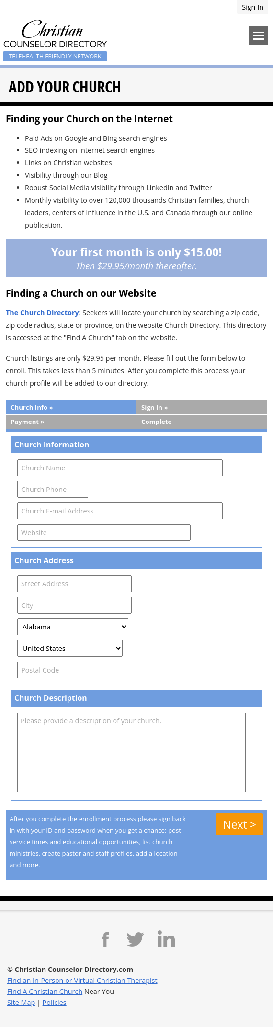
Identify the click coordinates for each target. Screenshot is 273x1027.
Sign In (252, 6)
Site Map (21, 1002)
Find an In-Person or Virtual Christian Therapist (82, 980)
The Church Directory (42, 312)
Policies (55, 1002)
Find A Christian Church (44, 991)
